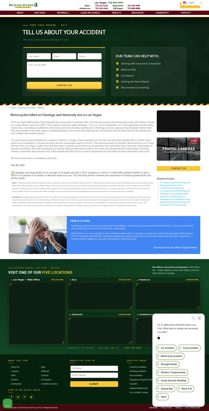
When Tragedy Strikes (186, 247)
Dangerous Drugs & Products (143, 379)
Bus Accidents (136, 375)
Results (116, 12)
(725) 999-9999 (124, 314)
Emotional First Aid (163, 247)
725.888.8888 (133, 8)
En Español (46, 379)
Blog (43, 367)
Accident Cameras (49, 384)
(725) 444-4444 (192, 280)
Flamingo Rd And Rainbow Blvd (174, 194)
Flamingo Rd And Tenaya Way (173, 205)
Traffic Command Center (22, 107)
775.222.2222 (101, 6)
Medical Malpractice (139, 388)
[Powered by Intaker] (184, 405)
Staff (13, 375)
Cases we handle (90, 12)
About (20, 12)
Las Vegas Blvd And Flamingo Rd (175, 191)
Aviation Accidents (138, 367)
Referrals (62, 12)
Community (162, 12)
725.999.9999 (133, 6)
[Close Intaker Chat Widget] (199, 318)
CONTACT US (178, 168)
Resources (138, 12)
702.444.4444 (115, 2)
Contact (186, 12)
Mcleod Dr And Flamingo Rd (172, 196)
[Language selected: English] (192, 3)
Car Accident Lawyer (139, 392)
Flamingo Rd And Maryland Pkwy (175, 199)
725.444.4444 (101, 8)
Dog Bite (133, 384)
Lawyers (15, 371)
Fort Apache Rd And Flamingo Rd (175, 182)
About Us (15, 367)
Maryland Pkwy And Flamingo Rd (175, 202)
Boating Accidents (138, 371)
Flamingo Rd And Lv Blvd (171, 185)
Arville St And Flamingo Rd (172, 188)
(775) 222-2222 (124, 280)
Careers (14, 379)
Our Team (39, 12)
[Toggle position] (193, 318)
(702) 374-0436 (57, 280)
